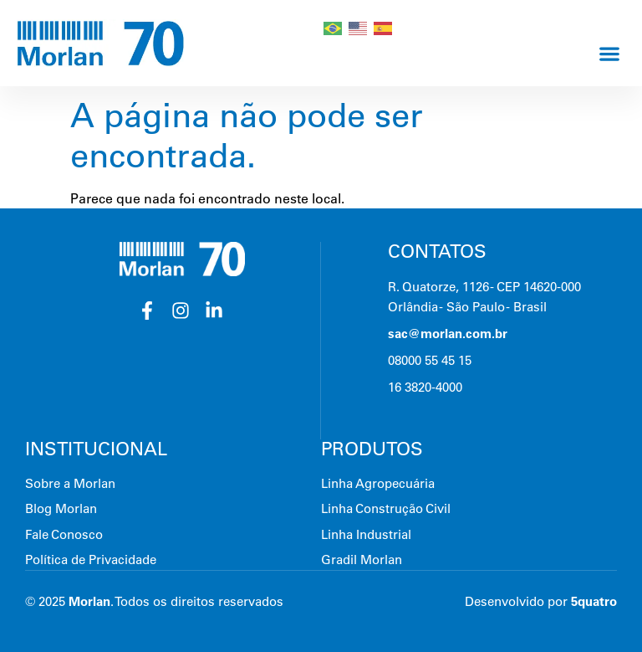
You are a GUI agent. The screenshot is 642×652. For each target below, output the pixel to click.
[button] (609, 53)
